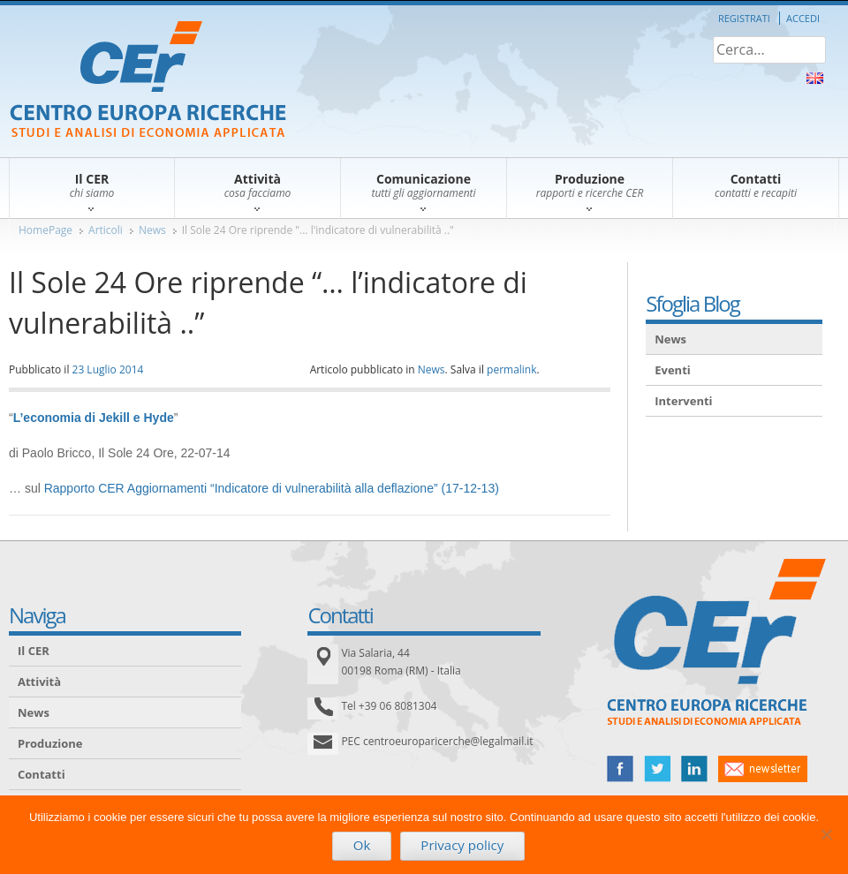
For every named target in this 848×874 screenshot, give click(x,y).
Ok (362, 845)
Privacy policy (462, 845)
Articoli (105, 229)
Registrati (744, 18)
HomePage (45, 229)
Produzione (50, 743)
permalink (511, 369)
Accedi (803, 18)
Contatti (41, 774)
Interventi (683, 401)
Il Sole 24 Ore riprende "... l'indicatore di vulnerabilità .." (318, 229)
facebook (620, 769)
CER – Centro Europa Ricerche (148, 80)
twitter (657, 769)
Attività (39, 681)
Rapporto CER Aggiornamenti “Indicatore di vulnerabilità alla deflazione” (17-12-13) (271, 488)
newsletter (762, 769)
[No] (826, 834)
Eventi (673, 370)
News (152, 229)
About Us (815, 78)
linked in (694, 769)
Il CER (33, 651)
